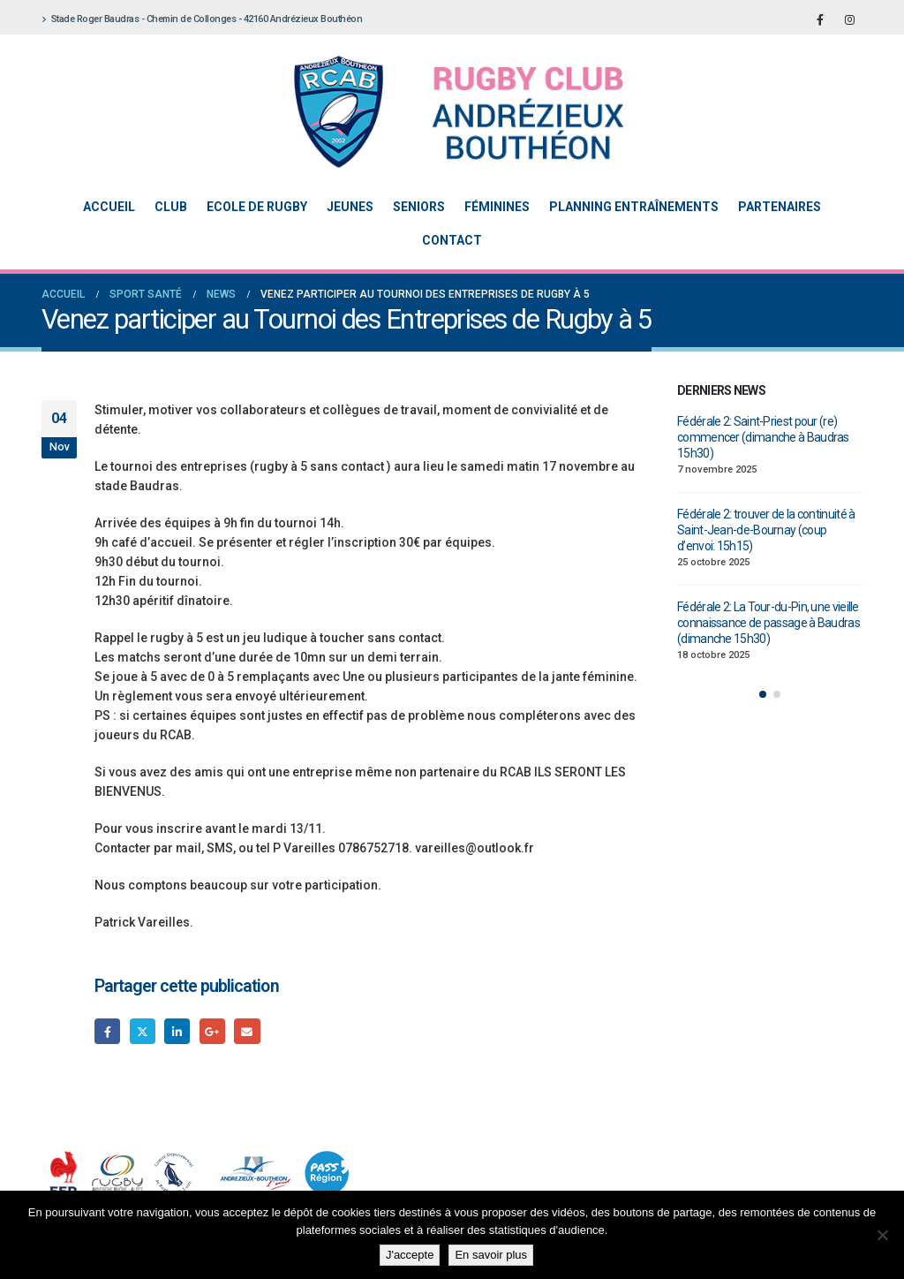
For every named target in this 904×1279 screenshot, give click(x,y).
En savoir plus (491, 1254)
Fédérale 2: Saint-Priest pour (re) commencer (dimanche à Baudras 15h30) (763, 437)
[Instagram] (849, 19)
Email (247, 1031)
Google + (212, 1031)
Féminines (497, 207)
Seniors (419, 207)
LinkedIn (177, 1031)
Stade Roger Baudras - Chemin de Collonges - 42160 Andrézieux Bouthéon (201, 19)
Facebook (107, 1031)
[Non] (882, 1235)
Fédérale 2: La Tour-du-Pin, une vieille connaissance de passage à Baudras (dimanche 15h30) (768, 623)
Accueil (109, 207)
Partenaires (779, 207)
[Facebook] (820, 19)
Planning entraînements (634, 207)
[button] (763, 694)
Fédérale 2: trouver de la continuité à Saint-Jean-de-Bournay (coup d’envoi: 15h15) (766, 530)
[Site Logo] (438, 111)
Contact (452, 240)
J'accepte (410, 1254)
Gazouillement (142, 1031)
